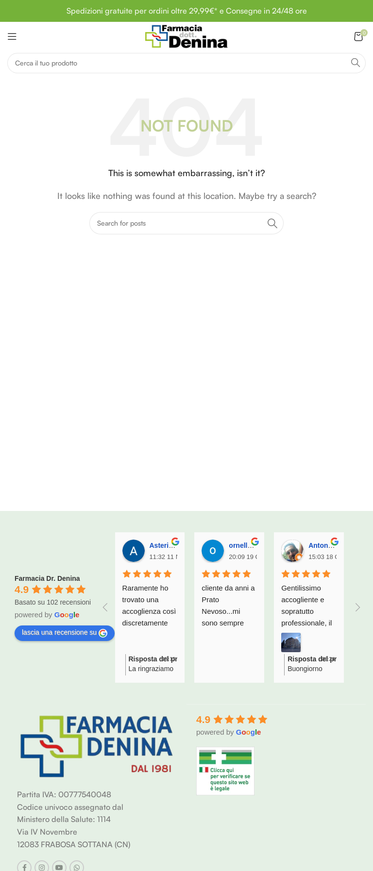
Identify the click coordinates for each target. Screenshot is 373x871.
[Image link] (97, 745)
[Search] (186, 63)
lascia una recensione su (64, 632)
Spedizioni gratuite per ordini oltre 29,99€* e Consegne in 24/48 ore (187, 11)
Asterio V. (165, 545)
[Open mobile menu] (12, 36)
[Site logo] (186, 35)
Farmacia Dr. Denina (47, 578)
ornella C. (244, 545)
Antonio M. (325, 545)
